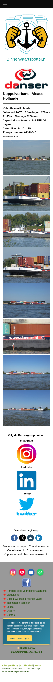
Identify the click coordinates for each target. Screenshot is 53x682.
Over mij (11, 610)
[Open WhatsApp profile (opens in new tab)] (40, 572)
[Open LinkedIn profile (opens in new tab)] (31, 572)
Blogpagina (13, 594)
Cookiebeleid (26, 665)
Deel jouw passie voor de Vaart (24, 598)
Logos (10, 607)
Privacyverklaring (10, 665)
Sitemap (38, 665)
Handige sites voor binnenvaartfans (26, 590)
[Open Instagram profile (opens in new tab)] (13, 572)
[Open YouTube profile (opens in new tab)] (22, 572)
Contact (11, 615)
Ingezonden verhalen (18, 602)
